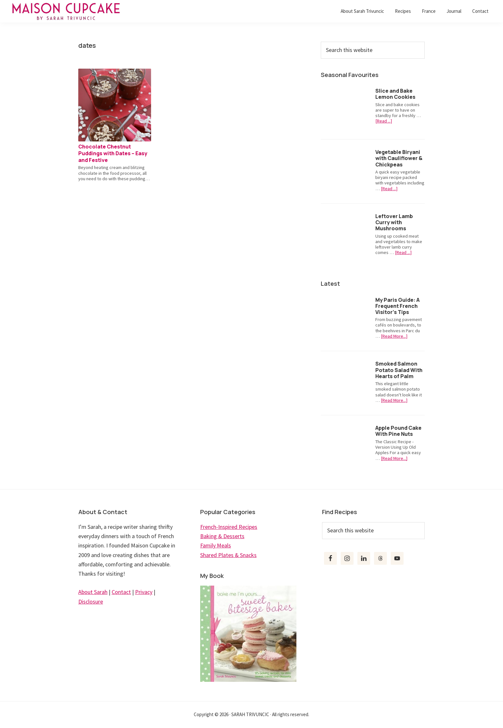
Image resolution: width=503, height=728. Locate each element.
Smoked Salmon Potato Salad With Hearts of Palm (398, 369)
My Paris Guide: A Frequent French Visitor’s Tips (397, 306)
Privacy (143, 592)
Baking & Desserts (222, 536)
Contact (121, 592)
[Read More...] (394, 336)
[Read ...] (383, 121)
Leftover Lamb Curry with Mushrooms (394, 222)
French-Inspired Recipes (228, 526)
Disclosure (90, 601)
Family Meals (215, 545)
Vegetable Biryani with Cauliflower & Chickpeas (398, 158)
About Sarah (92, 592)
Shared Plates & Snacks (228, 555)
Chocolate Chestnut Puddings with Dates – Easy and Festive (112, 153)
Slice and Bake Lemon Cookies (395, 93)
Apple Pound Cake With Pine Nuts (398, 430)
